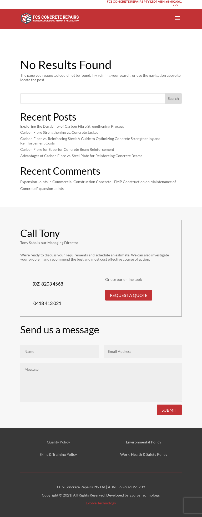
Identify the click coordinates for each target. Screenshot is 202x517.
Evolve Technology (101, 503)
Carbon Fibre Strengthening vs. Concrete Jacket (59, 132)
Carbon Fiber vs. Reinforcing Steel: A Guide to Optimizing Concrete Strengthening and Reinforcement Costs (90, 140)
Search (173, 98)
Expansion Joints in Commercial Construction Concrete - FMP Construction (82, 181)
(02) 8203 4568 (48, 284)
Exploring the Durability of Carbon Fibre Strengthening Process (72, 126)
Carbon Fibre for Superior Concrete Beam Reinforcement (67, 149)
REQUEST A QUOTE (128, 295)
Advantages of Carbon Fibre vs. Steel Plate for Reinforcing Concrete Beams (81, 155)
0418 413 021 (47, 303)
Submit (169, 409)
